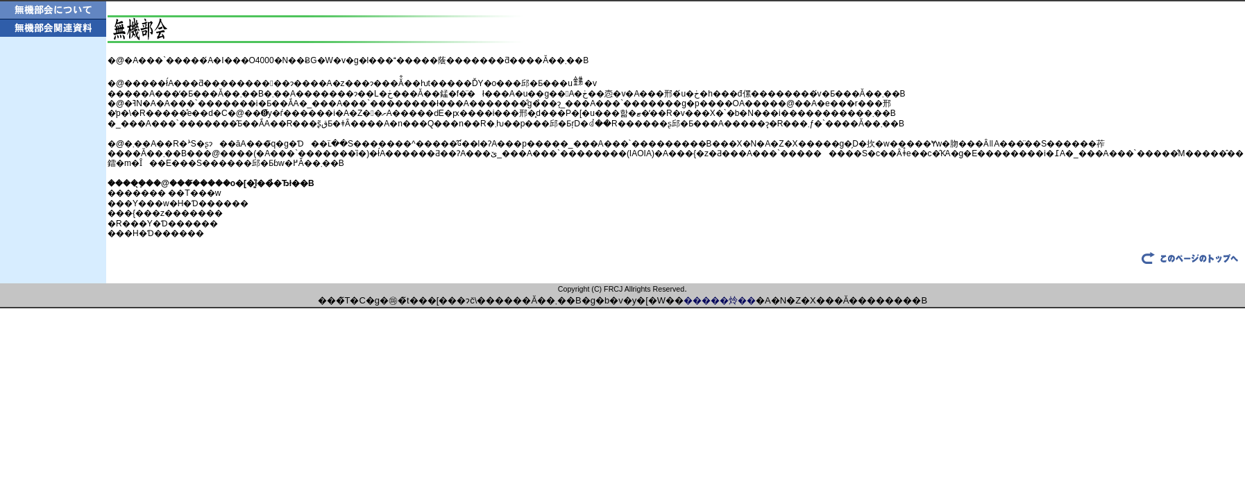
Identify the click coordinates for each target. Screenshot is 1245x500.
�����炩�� (720, 300)
